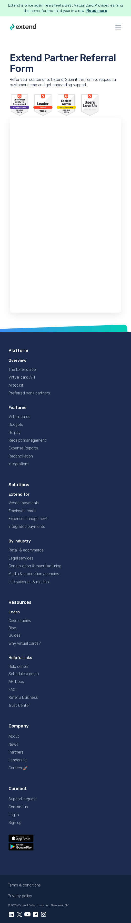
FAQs (13, 689)
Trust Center (19, 705)
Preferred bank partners (29, 393)
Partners (16, 752)
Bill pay (15, 432)
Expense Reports (23, 448)
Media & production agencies (34, 573)
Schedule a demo (24, 673)
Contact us (18, 807)
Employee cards (22, 511)
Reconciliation (21, 456)
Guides (14, 635)
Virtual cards (19, 416)
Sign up (15, 822)
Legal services (21, 558)
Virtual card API (22, 377)
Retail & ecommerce (26, 550)
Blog (12, 628)
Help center (19, 666)
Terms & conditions (24, 885)
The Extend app (22, 369)
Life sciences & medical (29, 581)
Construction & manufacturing (35, 566)
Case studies (20, 620)
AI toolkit (16, 385)
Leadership (18, 760)
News (13, 744)
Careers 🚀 (18, 768)
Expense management (28, 518)
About (14, 736)
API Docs (16, 681)
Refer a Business (23, 697)
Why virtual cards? (24, 643)
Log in (14, 814)
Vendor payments (24, 503)
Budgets (16, 424)
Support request (23, 799)
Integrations (19, 464)
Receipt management (27, 440)
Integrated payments (27, 526)
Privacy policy (20, 896)
